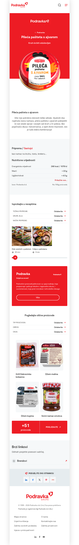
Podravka (39, 32)
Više (38, 298)
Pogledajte (53, 427)
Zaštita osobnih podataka (25, 526)
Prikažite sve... (61, 180)
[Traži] (59, 5)
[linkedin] (26, 480)
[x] (39, 480)
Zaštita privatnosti (49, 526)
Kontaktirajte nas (48, 521)
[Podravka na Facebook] (39, 537)
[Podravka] (19, 7)
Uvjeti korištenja (21, 521)
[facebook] (33, 480)
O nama (44, 517)
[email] (53, 480)
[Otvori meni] (66, 5)
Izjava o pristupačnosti (24, 530)
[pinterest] (46, 480)
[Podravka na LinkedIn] (35, 537)
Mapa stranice (20, 517)
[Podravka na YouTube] (44, 537)
